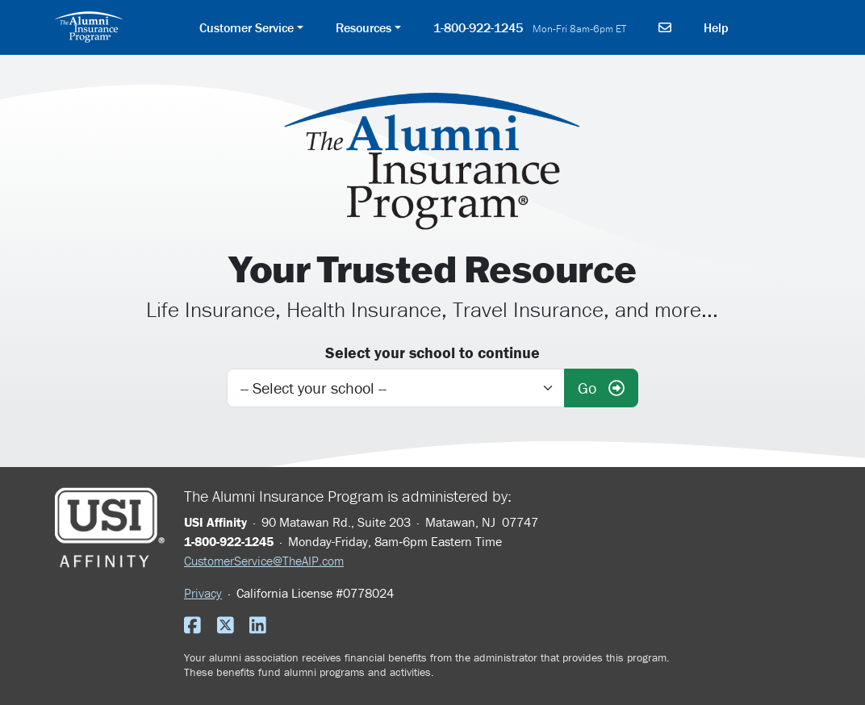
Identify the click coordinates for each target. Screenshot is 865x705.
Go (601, 388)
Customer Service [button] (246, 27)
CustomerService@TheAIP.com (264, 561)
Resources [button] (363, 27)
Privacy (203, 593)
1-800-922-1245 (530, 27)
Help (716, 27)
